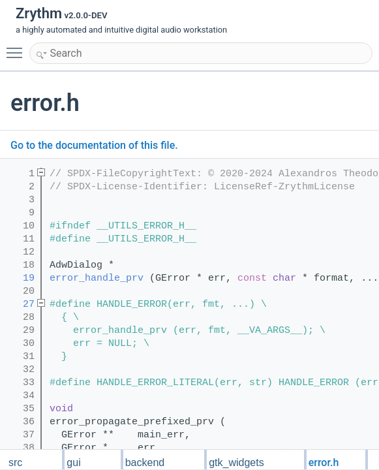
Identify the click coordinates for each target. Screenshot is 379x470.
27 (20, 304)
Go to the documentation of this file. (94, 145)
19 (20, 278)
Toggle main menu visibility (18, 47)
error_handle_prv (97, 278)
